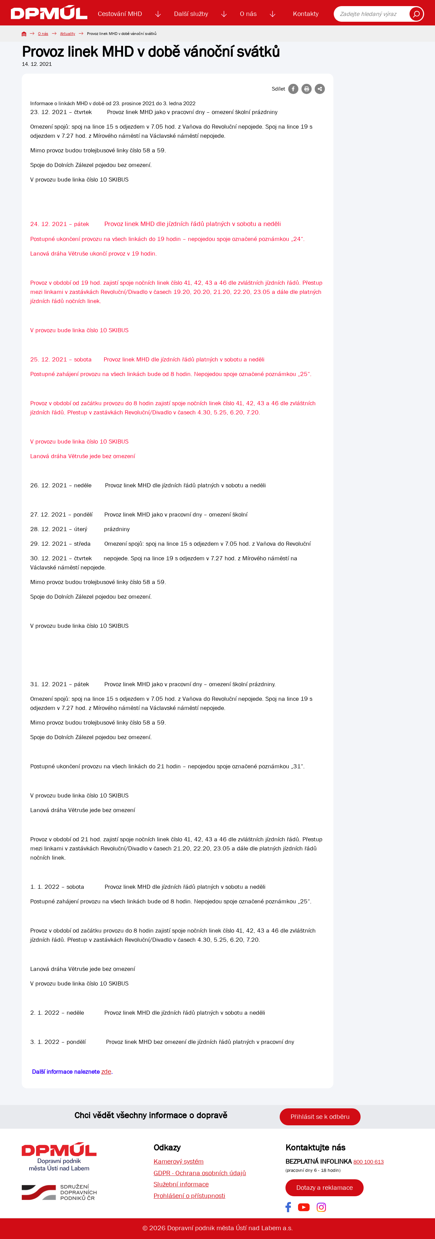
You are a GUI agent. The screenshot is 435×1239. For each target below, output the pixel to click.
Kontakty (305, 14)
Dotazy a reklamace (324, 1187)
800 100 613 (368, 1161)
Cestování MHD (120, 14)
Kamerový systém (179, 1161)
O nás (248, 14)
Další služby (191, 14)
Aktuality (67, 33)
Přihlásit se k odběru (320, 1116)
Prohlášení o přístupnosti (189, 1196)
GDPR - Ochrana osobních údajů (200, 1173)
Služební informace (181, 1184)
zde (106, 1071)
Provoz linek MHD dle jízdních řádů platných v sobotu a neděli (192, 224)
